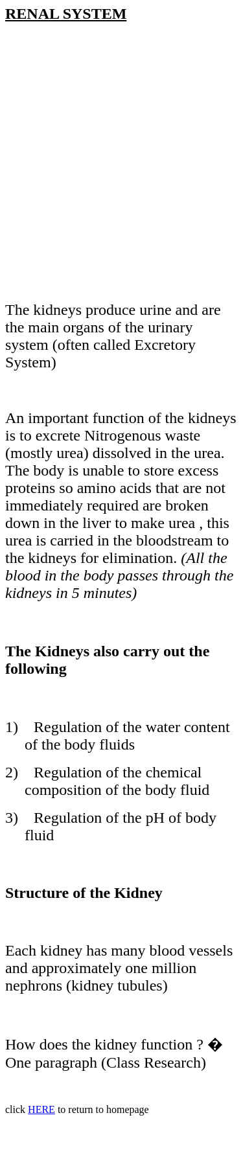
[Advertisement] (121, 169)
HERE (41, 1109)
